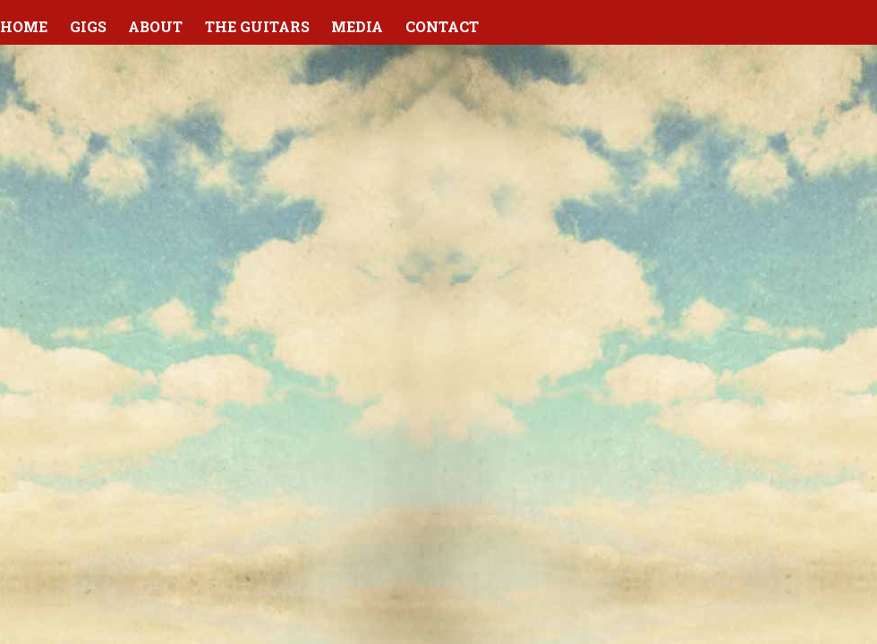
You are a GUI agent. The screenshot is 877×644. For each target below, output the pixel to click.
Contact (442, 26)
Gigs (88, 26)
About (155, 26)
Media (357, 26)
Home (23, 26)
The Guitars (257, 26)
